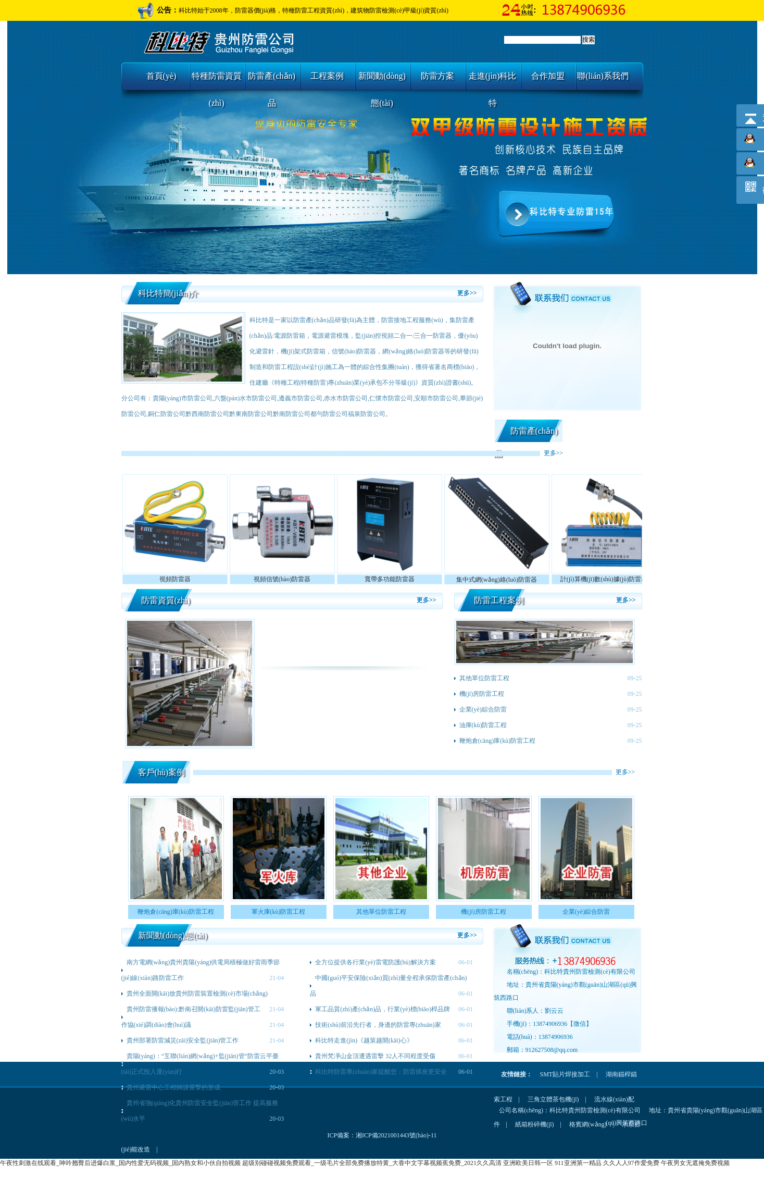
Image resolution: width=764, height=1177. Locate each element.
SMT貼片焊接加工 (565, 1074)
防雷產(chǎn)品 (271, 80)
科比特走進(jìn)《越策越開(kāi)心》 (363, 1040)
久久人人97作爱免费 (631, 1163)
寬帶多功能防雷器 (390, 579)
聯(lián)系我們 (603, 75)
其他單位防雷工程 (484, 678)
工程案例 (327, 75)
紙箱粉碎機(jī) (534, 1124)
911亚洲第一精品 (578, 1163)
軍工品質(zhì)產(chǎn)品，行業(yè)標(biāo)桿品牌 (382, 1009)
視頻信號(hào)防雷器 (282, 579)
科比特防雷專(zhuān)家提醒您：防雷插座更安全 (381, 1071)
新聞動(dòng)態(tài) (382, 80)
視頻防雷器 (175, 579)
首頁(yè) (161, 75)
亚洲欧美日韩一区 (528, 1163)
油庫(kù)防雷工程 (483, 725)
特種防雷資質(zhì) (217, 80)
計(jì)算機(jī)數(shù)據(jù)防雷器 (603, 579)
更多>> (467, 293)
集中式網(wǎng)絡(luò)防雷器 (496, 579)
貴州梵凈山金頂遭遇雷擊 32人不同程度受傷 (375, 1056)
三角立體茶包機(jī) (553, 1099)
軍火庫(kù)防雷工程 (279, 911)
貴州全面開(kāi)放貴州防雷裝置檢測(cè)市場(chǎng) (197, 993)
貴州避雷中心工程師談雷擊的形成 (173, 1087)
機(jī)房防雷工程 (482, 693)
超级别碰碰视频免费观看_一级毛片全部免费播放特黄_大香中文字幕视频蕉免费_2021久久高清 (372, 1163)
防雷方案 (437, 75)
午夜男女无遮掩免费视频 (695, 1163)
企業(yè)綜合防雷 (483, 709)
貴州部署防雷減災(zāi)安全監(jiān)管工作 (183, 1040)
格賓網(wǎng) (588, 1124)
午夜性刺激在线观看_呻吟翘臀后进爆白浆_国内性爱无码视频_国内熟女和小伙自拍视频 (120, 1163)
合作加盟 (548, 75)
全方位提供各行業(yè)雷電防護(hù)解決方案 (375, 962)
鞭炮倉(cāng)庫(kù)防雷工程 (497, 740)
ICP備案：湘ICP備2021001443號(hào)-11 (381, 1135)
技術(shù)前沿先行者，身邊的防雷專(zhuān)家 (378, 1024)
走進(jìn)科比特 (493, 80)
